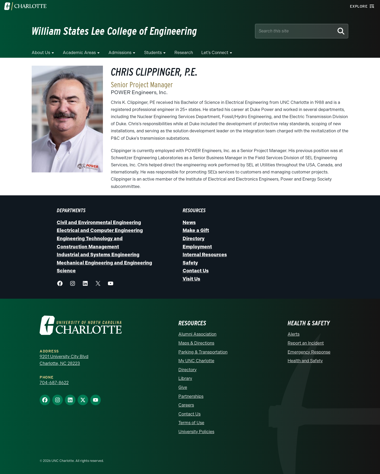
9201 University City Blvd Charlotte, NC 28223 (64, 360)
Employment (197, 247)
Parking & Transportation (202, 352)
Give (182, 387)
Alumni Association (197, 334)
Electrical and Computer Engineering (100, 230)
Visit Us (191, 279)
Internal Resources (205, 255)
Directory (194, 238)
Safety (190, 263)
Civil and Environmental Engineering (99, 222)
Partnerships (190, 396)
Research (183, 52)
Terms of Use (191, 422)
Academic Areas (79, 52)
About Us (41, 52)
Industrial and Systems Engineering (98, 255)
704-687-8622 (54, 382)
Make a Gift (196, 230)
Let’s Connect (214, 52)
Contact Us (196, 271)
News (189, 222)
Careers (186, 405)
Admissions (119, 52)
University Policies (196, 431)
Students (153, 52)
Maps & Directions (196, 343)
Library (185, 378)
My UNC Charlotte (196, 360)
